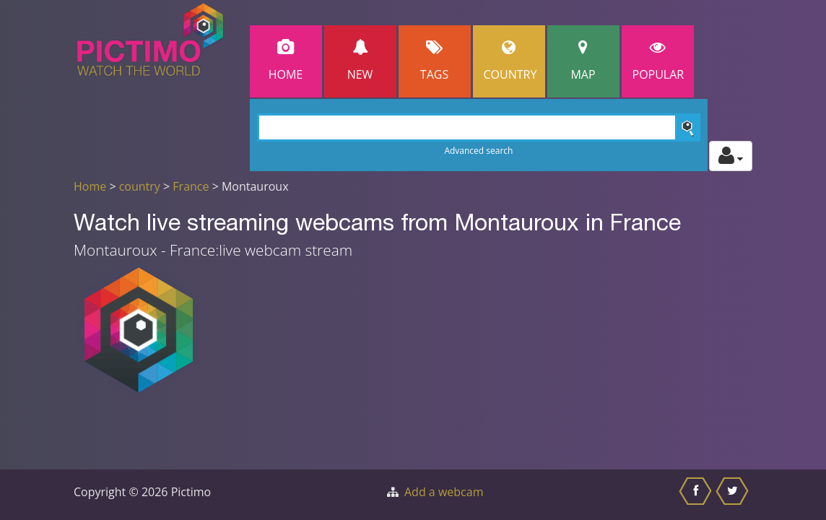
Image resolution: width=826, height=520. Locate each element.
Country (510, 61)
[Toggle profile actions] (730, 156)
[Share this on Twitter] (734, 495)
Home (286, 61)
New (360, 61)
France (191, 186)
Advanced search (478, 150)
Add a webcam (443, 492)
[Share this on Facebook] (697, 495)
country (139, 186)
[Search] (479, 127)
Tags (434, 61)
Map (583, 61)
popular (658, 61)
